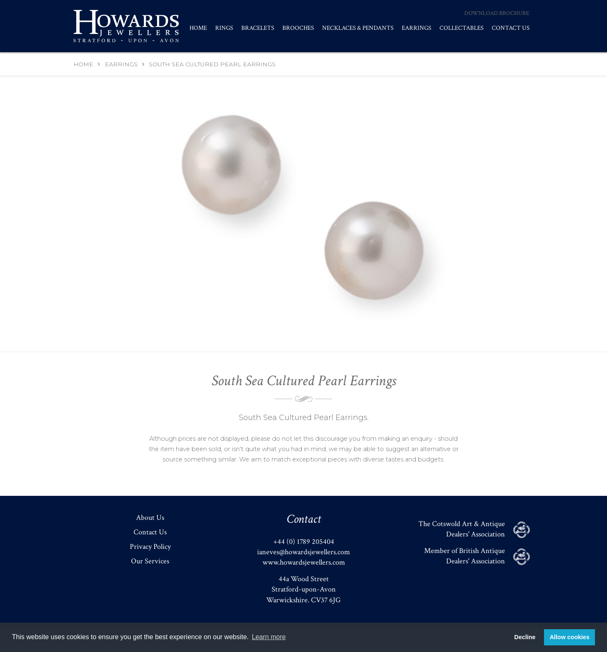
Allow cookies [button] (570, 637)
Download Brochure (496, 13)
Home (198, 28)
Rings (224, 28)
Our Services (150, 561)
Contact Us (510, 28)
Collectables (461, 28)
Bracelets (257, 28)
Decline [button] (524, 637)
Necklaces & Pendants (357, 28)
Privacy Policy (150, 546)
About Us (150, 517)
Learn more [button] (269, 636)
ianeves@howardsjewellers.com (303, 552)
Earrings (416, 28)
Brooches (298, 28)
